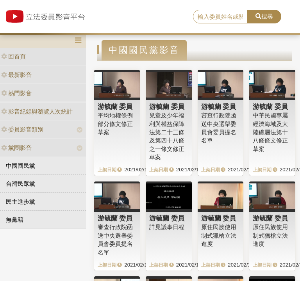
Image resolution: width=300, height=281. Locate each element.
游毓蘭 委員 (115, 106)
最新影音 (16, 74)
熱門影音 (16, 93)
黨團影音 (16, 147)
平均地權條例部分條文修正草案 (115, 123)
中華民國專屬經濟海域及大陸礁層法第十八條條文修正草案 (270, 132)
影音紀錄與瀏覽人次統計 (37, 111)
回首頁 (13, 56)
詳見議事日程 (166, 227)
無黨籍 (14, 219)
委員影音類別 (22, 129)
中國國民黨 (20, 165)
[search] (220, 17)
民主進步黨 (20, 201)
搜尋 (264, 16)
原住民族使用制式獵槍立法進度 (218, 235)
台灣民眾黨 (20, 183)
